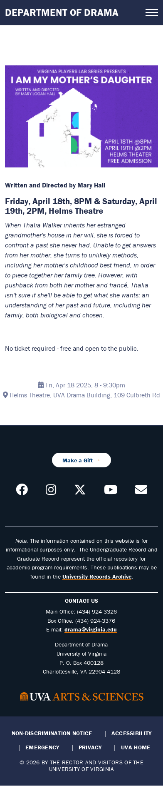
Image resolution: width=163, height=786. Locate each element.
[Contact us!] (141, 492)
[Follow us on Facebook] (22, 492)
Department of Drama (62, 12)
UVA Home (135, 747)
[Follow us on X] (80, 492)
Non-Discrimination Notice (52, 733)
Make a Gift (77, 460)
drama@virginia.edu (90, 629)
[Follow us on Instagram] (51, 492)
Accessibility (131, 733)
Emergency (42, 747)
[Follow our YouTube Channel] (110, 492)
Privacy (90, 747)
